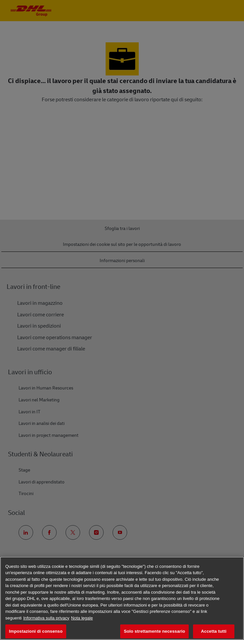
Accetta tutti (213, 631)
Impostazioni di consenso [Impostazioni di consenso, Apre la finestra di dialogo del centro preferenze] (36, 631)
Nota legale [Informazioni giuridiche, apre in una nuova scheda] (82, 618)
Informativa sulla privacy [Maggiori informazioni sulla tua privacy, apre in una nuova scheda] (46, 618)
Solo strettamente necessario (154, 631)
